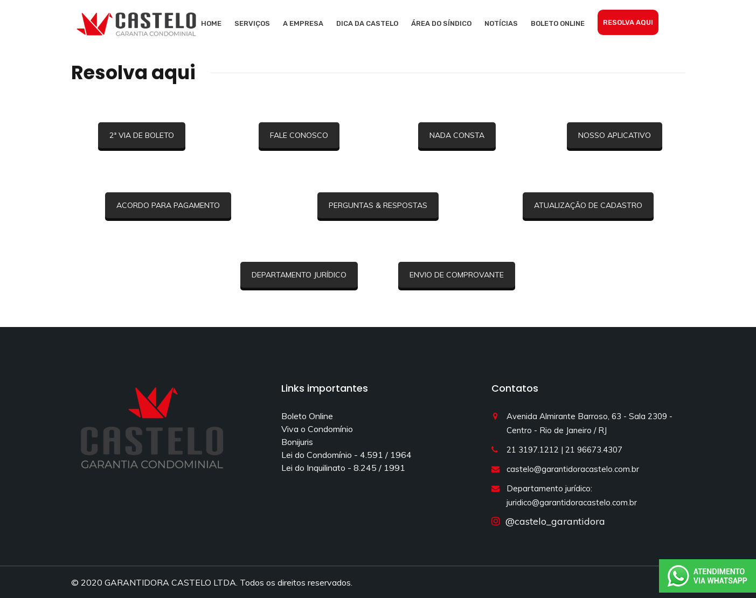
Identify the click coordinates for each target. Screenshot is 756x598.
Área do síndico (441, 23)
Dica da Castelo (367, 23)
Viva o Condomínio (317, 428)
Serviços (252, 23)
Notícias (501, 23)
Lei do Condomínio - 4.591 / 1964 (346, 454)
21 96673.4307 (593, 449)
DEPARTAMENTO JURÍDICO (299, 275)
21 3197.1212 (533, 449)
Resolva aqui (628, 22)
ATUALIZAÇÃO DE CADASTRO (588, 205)
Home (211, 23)
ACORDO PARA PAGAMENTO (168, 205)
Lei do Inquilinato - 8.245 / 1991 (343, 467)
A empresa (303, 23)
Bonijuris (297, 441)
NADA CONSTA (456, 135)
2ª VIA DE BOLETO (141, 135)
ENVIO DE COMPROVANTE (457, 275)
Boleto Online (558, 23)
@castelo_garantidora (552, 521)
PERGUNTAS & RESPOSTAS (378, 205)
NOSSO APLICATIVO (614, 135)
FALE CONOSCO (299, 135)
